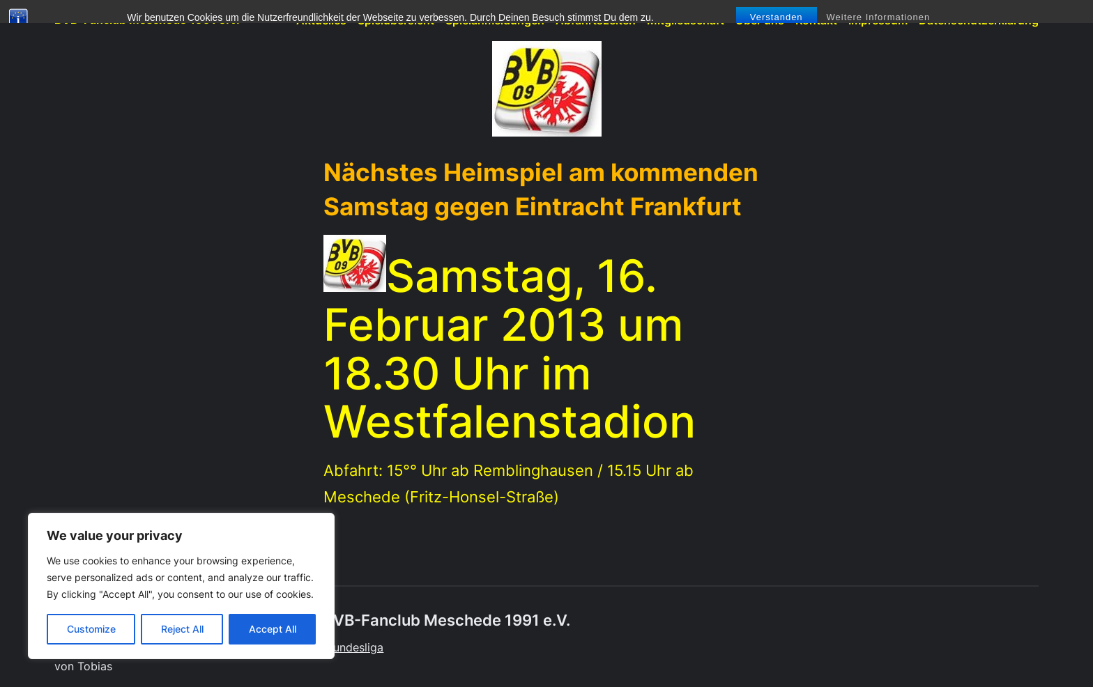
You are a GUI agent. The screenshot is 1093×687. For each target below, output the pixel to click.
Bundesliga (354, 647)
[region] (181, 586)
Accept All (272, 629)
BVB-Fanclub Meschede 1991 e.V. (147, 19)
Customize (91, 629)
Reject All (182, 629)
